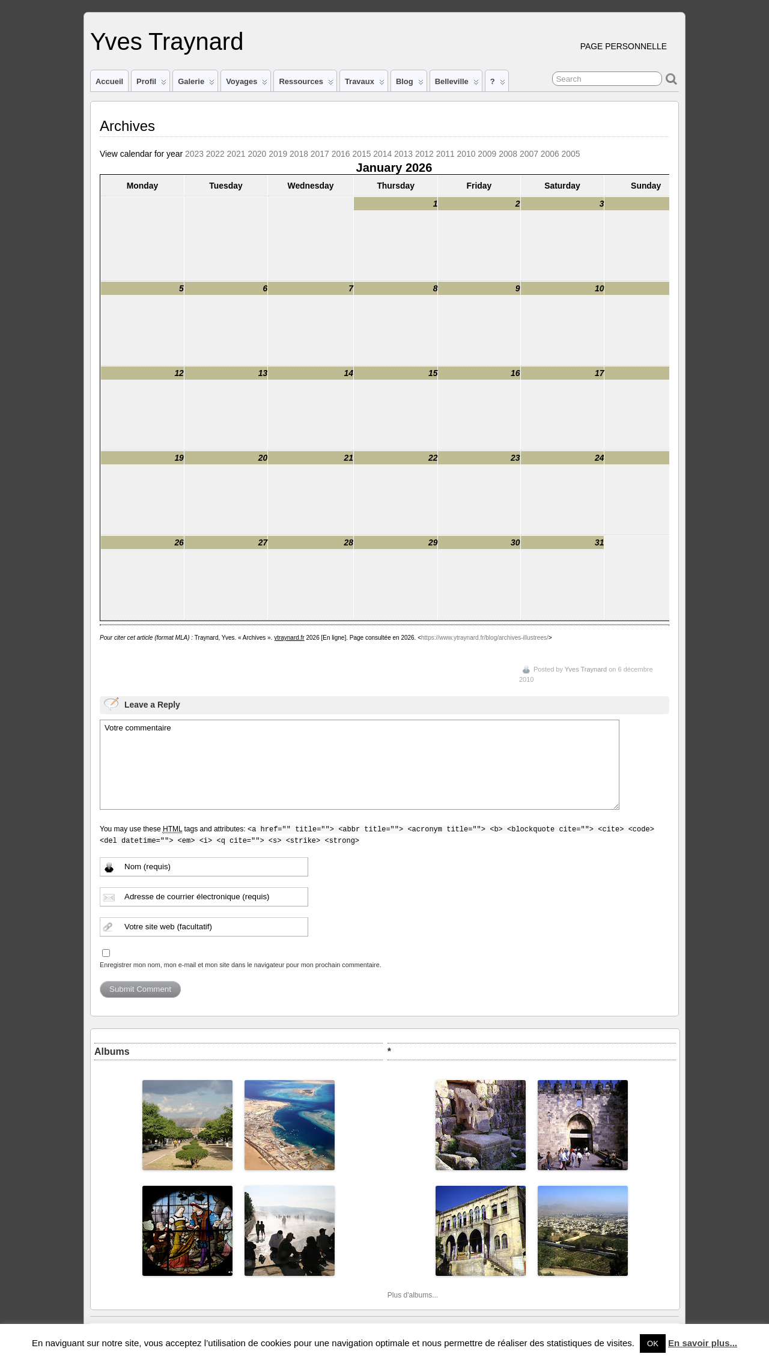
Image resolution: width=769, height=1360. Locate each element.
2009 (487, 154)
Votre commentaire (359, 765)
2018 (299, 154)
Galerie (196, 84)
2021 (236, 154)
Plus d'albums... (413, 1295)
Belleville (457, 84)
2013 (403, 154)
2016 (341, 154)
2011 (445, 154)
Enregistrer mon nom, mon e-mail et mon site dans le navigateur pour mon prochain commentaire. (240, 964)
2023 (194, 154)
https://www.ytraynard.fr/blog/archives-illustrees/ (485, 637)
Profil (151, 84)
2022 (215, 154)
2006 (550, 154)
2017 (320, 154)
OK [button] (652, 1343)
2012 (424, 154)
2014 (382, 154)
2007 (529, 154)
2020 (257, 154)
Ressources (306, 84)
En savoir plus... (702, 1343)
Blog (410, 84)
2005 (571, 154)
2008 (508, 154)
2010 (466, 154)
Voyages (246, 84)
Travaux (364, 84)
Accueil (109, 81)
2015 (361, 154)
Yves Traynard (166, 41)
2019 (278, 154)
